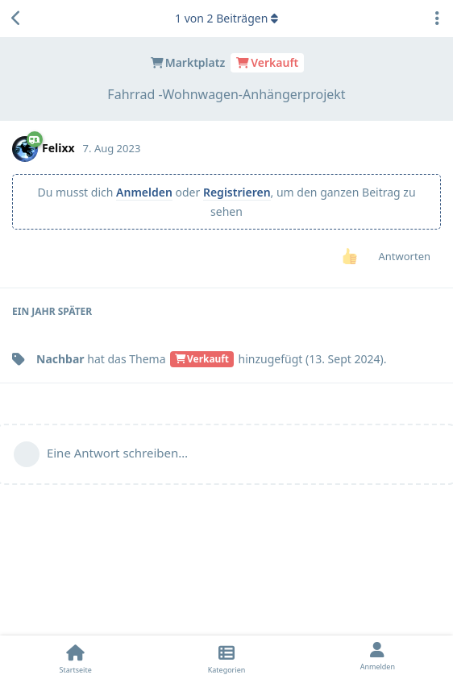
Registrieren (237, 192)
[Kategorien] (226, 657)
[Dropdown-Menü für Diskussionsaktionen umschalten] (437, 18)
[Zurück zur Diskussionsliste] (16, 18)
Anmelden (144, 192)
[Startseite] (75, 657)
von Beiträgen (226, 18)
